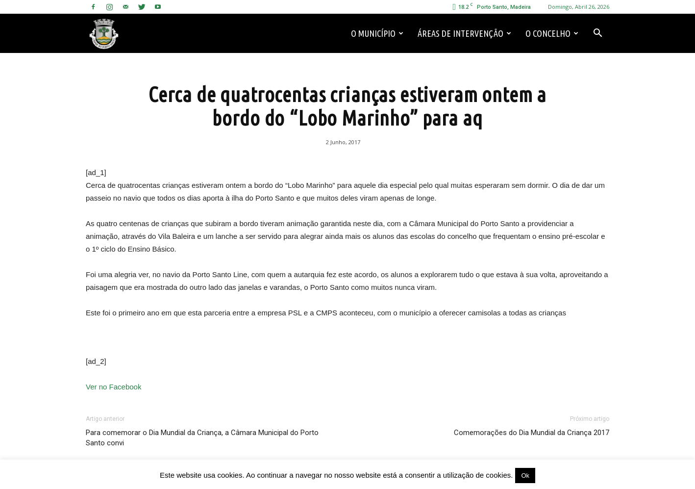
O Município (377, 33)
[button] (597, 33)
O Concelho (551, 33)
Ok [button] (525, 475)
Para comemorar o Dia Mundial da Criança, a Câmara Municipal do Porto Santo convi (202, 437)
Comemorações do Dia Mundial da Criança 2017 (531, 432)
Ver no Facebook (113, 387)
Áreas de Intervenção (464, 33)
